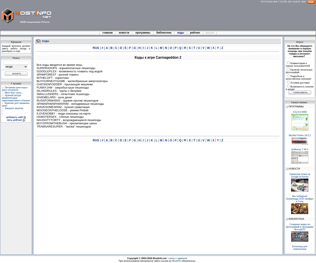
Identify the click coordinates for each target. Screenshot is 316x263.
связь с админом (178, 258)
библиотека (164, 32)
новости (124, 32)
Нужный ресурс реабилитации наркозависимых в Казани (16, 98)
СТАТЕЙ (282, 1)
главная (108, 32)
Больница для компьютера (300, 247)
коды (181, 32)
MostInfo (176, 261)
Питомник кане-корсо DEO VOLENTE (15, 88)
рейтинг (195, 32)
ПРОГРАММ (267, 1)
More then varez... (14, 92)
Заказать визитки (14, 108)
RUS (96, 48)
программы (143, 32)
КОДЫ (45, 41)
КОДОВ (296, 1)
